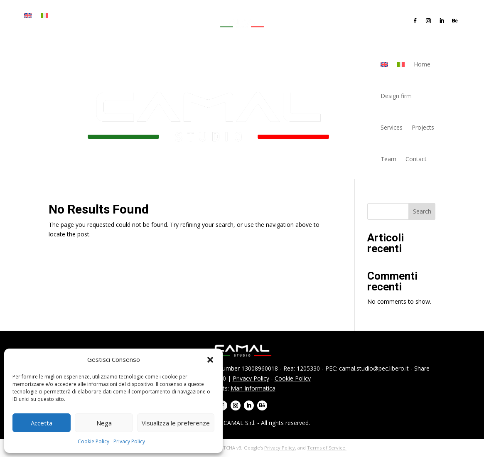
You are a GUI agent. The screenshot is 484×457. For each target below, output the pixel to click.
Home (64, 16)
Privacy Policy (129, 441)
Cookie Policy (93, 441)
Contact (90, 28)
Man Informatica (253, 388)
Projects (35, 28)
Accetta (41, 423)
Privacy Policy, (280, 448)
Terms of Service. (326, 448)
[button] (210, 360)
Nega (104, 423)
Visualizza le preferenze (176, 423)
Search (422, 211)
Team (62, 28)
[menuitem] (28, 17)
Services (130, 16)
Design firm (96, 16)
